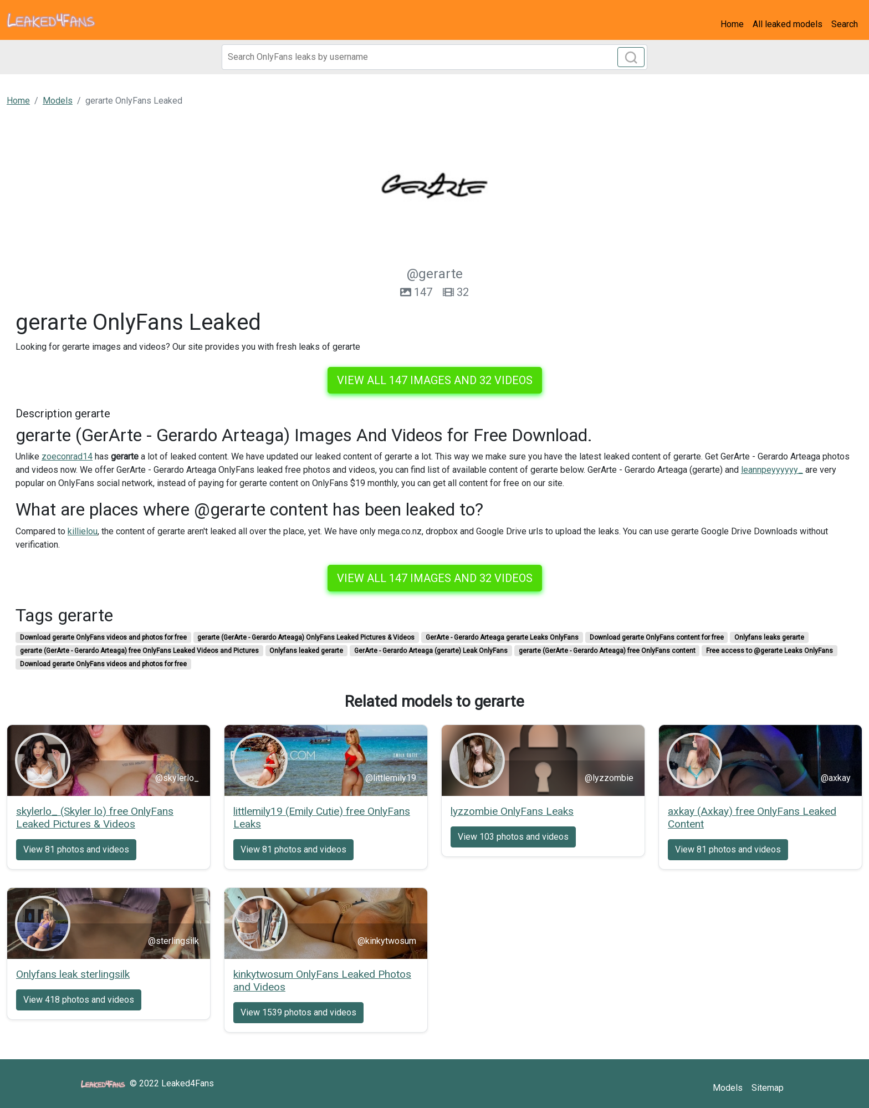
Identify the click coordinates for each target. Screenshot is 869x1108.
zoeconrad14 (67, 456)
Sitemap (768, 1088)
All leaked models (787, 24)
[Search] (434, 57)
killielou (83, 531)
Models (728, 1088)
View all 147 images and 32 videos (435, 380)
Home (732, 24)
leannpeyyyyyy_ (772, 469)
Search (844, 24)
